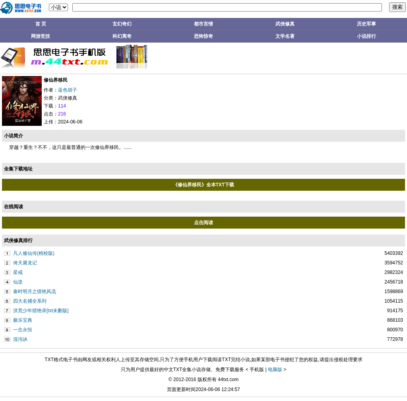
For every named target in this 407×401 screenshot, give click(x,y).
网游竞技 (40, 36)
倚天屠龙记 (25, 263)
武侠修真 (285, 24)
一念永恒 (22, 330)
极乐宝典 (22, 320)
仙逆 (18, 282)
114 (62, 106)
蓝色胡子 (67, 90)
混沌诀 (20, 339)
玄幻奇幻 (122, 24)
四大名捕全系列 (30, 301)
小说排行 (366, 36)
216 (62, 114)
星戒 (18, 272)
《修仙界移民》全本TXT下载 (204, 185)
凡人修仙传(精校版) (33, 253)
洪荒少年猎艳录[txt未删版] (40, 310)
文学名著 (285, 36)
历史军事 (366, 24)
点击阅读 (203, 222)
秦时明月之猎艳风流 (34, 291)
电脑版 (275, 369)
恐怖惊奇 (203, 36)
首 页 (40, 24)
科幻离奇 (122, 36)
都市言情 (203, 24)
